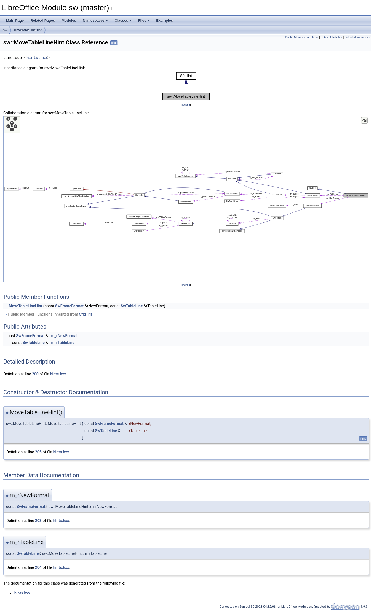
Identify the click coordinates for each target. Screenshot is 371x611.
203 (38, 520)
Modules (69, 20)
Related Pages (42, 20)
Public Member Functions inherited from (48, 314)
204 (38, 567)
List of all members (357, 37)
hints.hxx (36, 57)
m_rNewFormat (64, 335)
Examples (164, 20)
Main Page (15, 20)
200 (35, 374)
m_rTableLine (62, 342)
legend (186, 104)
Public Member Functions (302, 37)
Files (144, 20)
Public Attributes (331, 37)
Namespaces (95, 20)
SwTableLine (132, 306)
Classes (122, 20)
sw (5, 30)
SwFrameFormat (69, 306)
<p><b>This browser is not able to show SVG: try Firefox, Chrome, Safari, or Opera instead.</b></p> (186, 86)
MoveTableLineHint (28, 30)
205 (38, 452)
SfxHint (85, 314)
